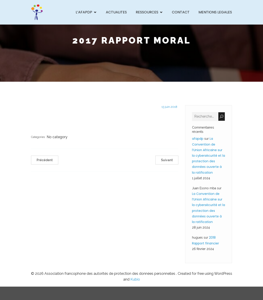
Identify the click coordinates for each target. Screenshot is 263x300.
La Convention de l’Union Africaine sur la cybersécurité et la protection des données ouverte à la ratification (208, 155)
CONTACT (181, 12)
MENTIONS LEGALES (215, 12)
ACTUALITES (116, 12)
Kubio (135, 279)
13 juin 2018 (169, 106)
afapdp (197, 138)
